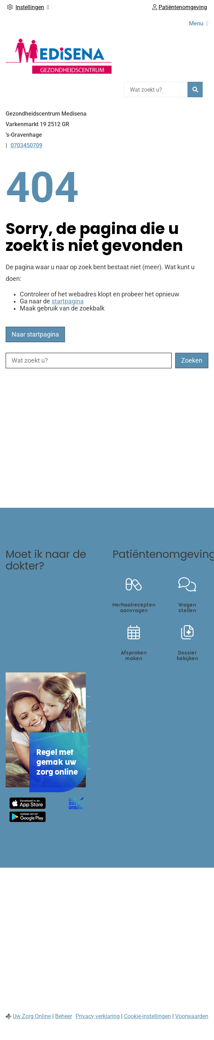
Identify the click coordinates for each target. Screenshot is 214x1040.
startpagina (68, 301)
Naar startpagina (35, 334)
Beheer (63, 1016)
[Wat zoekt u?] (156, 89)
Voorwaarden (191, 1016)
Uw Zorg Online (32, 1016)
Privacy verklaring (98, 1016)
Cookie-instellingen (147, 1016)
